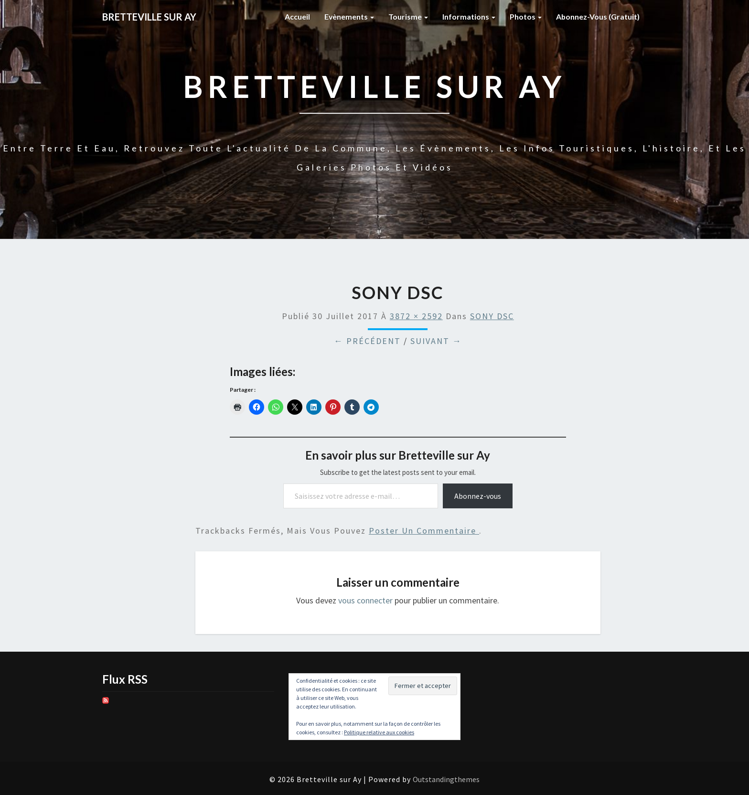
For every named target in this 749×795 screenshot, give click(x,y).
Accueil (296, 16)
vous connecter (365, 600)
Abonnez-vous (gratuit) (598, 16)
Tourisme (408, 16)
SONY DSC (492, 316)
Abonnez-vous (477, 496)
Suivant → (436, 340)
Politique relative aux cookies (379, 732)
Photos (525, 16)
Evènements (348, 16)
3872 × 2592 (416, 316)
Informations (468, 16)
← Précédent (367, 340)
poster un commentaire (424, 530)
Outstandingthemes (446, 779)
